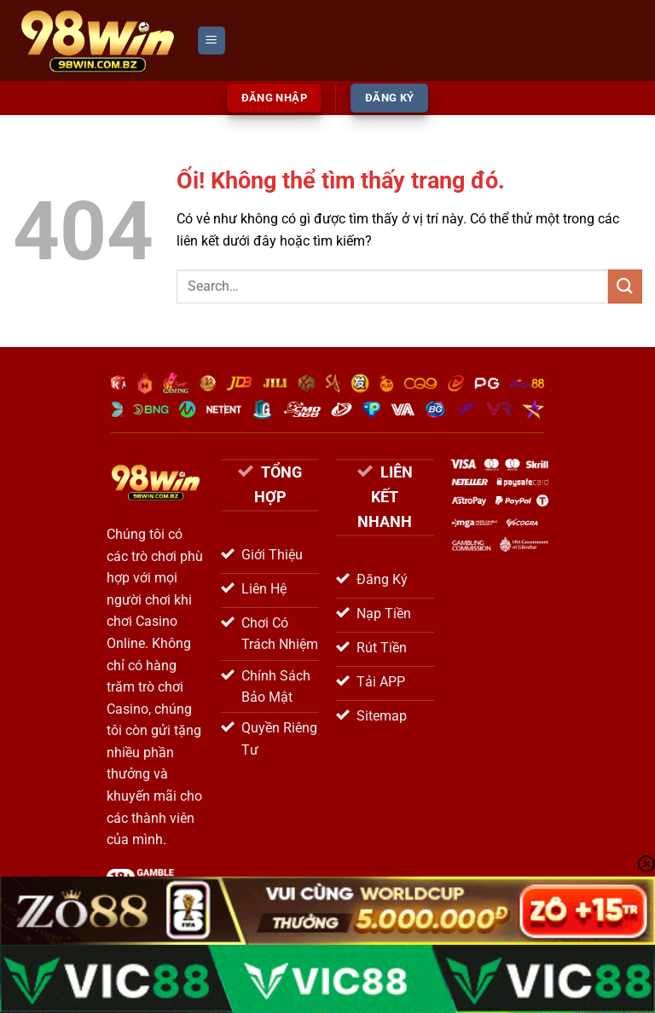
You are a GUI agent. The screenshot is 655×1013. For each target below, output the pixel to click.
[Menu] (211, 40)
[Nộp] (625, 286)
